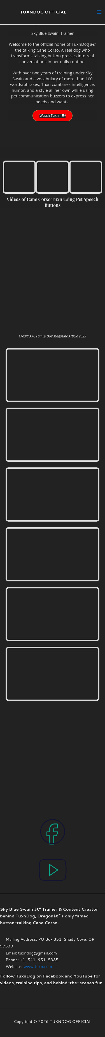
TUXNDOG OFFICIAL (43, 12)
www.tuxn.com (38, 966)
